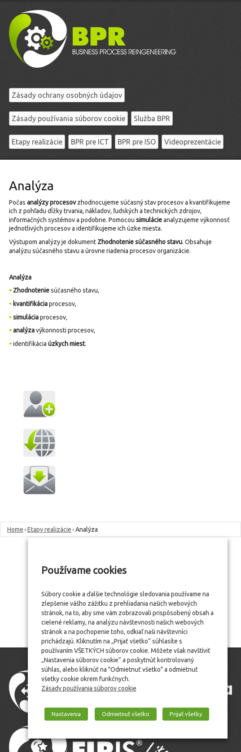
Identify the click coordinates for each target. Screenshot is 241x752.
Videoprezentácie (192, 142)
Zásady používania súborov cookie (68, 118)
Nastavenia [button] (66, 714)
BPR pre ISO (137, 142)
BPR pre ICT (90, 142)
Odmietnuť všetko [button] (125, 714)
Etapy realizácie (37, 142)
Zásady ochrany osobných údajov (67, 95)
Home (15, 529)
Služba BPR (152, 118)
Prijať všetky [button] (186, 714)
